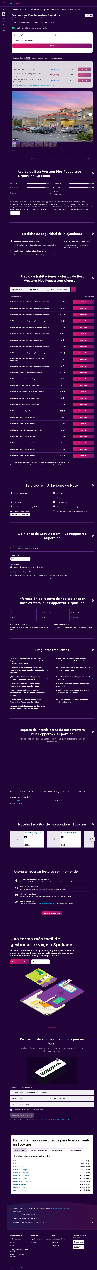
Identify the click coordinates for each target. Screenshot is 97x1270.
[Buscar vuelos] (3, 10)
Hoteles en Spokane (17, 11)
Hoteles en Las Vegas (20, 1170)
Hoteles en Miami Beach (21, 1172)
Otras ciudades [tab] (20, 1150)
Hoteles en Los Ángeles (21, 1175)
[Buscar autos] (3, 18)
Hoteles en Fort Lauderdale (22, 1181)
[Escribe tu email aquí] (54, 1104)
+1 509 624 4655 (18, 25)
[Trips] (3, 24)
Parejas (41, 567)
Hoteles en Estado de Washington (71, 9)
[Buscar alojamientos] (3, 14)
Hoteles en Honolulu (20, 1187)
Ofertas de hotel (16, 9)
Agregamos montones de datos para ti (53, 1218)
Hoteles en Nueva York (21, 1161)
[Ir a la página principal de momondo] (14, 3)
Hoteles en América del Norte (32, 9)
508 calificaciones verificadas (36, 28)
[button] (3, 3)
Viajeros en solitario (28, 567)
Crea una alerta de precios (46, 903)
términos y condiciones (44, 1119)
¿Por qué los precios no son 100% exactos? (53, 1222)
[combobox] (20, 559)
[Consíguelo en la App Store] (78, 1247)
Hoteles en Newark (19, 1184)
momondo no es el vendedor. (53, 1214)
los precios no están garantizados (60, 1208)
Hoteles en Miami (19, 1164)
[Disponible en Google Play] (78, 1242)
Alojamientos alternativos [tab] (38, 1150)
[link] (52, 913)
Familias (15, 567)
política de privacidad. (63, 1119)
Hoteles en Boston (19, 1190)
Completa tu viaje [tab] (75, 1150)
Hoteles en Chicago (20, 1178)
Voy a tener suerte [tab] (58, 1150)
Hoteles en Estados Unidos (51, 9)
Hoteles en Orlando (19, 1167)
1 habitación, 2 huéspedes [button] (23, 40)
